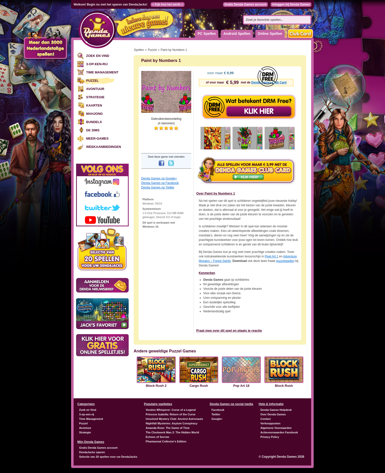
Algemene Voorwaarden (276, 427)
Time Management (102, 72)
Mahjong (94, 114)
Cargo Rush (198, 386)
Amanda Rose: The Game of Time (167, 427)
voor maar (220, 73)
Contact (265, 418)
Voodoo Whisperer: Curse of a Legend (171, 409)
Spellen (139, 50)
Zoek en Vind (97, 56)
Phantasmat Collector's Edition (166, 441)
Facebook (218, 409)
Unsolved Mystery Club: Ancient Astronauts (174, 418)
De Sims (92, 130)
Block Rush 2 (156, 386)
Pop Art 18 (241, 386)
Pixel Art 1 (271, 256)
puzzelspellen (285, 261)
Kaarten (94, 105)
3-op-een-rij (97, 64)
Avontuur (95, 89)
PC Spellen (207, 34)
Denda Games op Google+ (159, 178)
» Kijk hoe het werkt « (167, 4)
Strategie (95, 97)
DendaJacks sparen (92, 452)
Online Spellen (270, 34)
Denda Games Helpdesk (276, 409)
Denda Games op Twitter (157, 187)
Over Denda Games (273, 414)
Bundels (94, 122)
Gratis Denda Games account (245, 4)
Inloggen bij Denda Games (291, 4)
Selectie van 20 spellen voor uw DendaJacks (108, 456)
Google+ (217, 418)
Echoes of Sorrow (157, 436)
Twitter (216, 414)
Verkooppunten (270, 423)
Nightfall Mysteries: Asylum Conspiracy (172, 423)
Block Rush (284, 386)
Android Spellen (236, 34)
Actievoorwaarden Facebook (279, 432)
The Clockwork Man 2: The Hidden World (172, 432)
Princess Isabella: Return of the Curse (171, 414)
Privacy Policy (269, 436)
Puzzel (92, 80)
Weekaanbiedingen (103, 147)
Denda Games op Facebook (160, 183)
